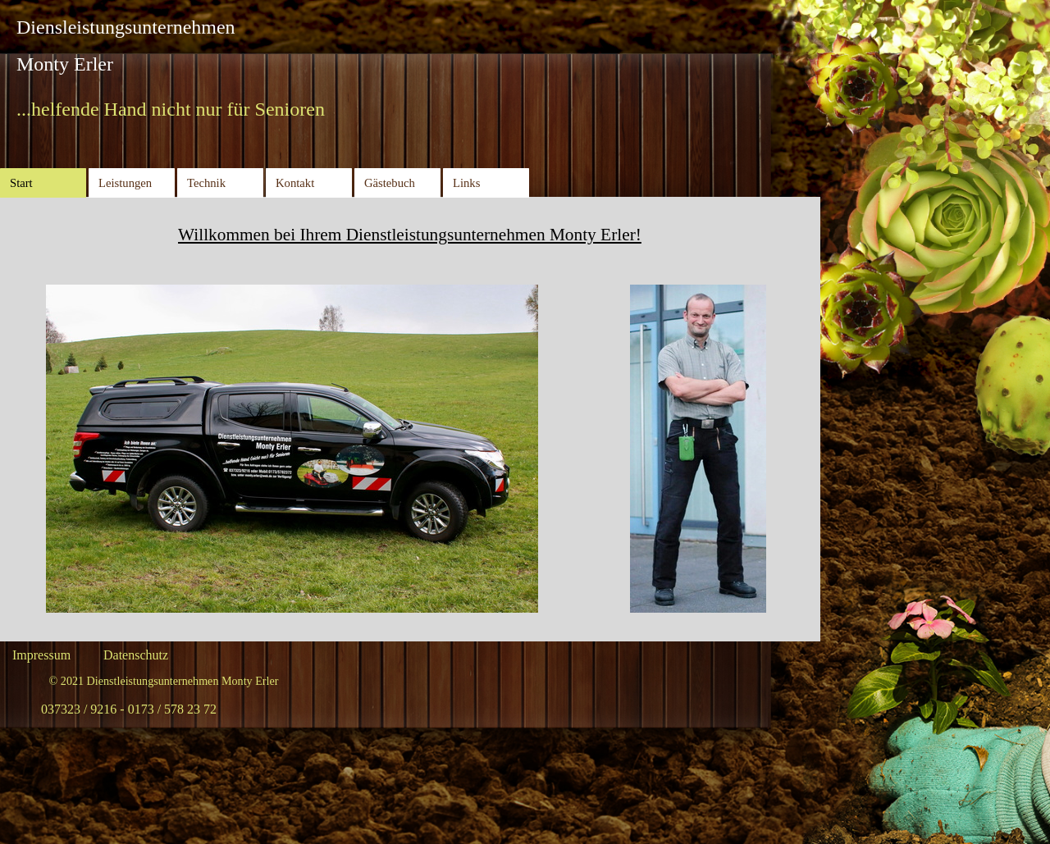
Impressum (41, 655)
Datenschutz (135, 655)
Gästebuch (389, 182)
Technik (206, 182)
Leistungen (125, 182)
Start (21, 182)
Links (466, 182)
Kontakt (295, 182)
